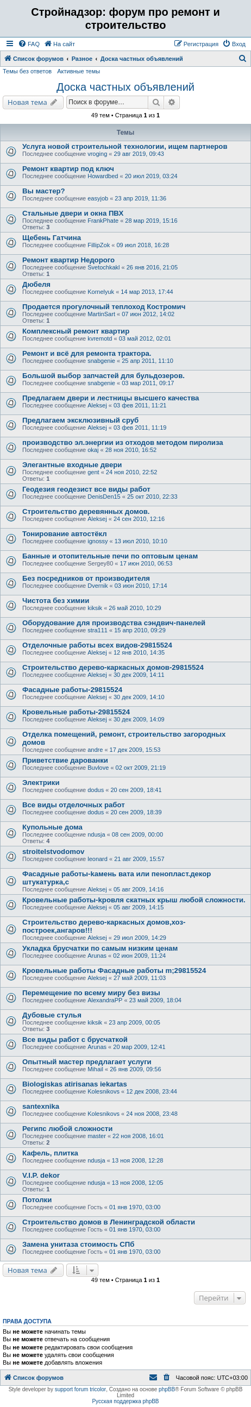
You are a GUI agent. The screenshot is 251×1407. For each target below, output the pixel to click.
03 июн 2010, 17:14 (141, 585)
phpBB (167, 1389)
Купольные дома (52, 827)
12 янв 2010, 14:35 (139, 652)
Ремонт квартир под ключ (68, 169)
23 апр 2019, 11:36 (140, 198)
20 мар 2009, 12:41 (139, 1047)
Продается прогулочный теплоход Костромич (103, 307)
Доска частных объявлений (125, 87)
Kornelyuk (100, 291)
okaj (92, 450)
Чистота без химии (55, 600)
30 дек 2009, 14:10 (139, 697)
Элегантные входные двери (72, 465)
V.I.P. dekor (41, 1175)
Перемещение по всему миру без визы (91, 993)
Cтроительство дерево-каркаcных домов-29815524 (113, 667)
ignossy (97, 541)
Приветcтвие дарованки (65, 760)
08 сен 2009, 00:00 (137, 834)
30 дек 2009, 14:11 (139, 674)
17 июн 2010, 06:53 (146, 563)
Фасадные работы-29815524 (72, 690)
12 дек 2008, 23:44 (151, 1091)
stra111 (97, 630)
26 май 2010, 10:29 (135, 608)
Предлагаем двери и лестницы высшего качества (110, 398)
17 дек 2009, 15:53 (135, 749)
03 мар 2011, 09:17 (148, 383)
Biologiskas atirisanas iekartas (74, 1084)
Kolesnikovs (103, 1091)
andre (95, 749)
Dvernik (97, 585)
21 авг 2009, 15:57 (139, 859)
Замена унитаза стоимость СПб (78, 1244)
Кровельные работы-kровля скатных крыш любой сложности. (134, 900)
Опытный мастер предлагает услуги (87, 1062)
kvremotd (99, 338)
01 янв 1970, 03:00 (134, 1207)
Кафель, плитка (50, 1153)
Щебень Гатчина (51, 238)
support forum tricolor (80, 1389)
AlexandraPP (104, 1000)
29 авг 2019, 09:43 (139, 153)
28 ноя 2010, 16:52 (131, 450)
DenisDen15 (104, 496)
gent (93, 472)
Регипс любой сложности (67, 1129)
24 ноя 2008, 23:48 (152, 1113)
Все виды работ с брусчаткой (75, 1039)
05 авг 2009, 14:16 (139, 889)
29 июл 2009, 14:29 (140, 937)
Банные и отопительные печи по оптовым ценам (110, 556)
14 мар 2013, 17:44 (147, 291)
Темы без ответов (27, 71)
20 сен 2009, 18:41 (135, 790)
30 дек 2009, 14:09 (139, 719)
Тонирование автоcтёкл (64, 534)
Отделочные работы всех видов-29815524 (97, 645)
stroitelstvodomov (53, 851)
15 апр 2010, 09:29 (140, 630)
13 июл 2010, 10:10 (141, 541)
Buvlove (98, 767)
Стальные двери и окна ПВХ (72, 213)
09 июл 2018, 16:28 (142, 245)
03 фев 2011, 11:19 (140, 427)
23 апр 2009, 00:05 (134, 1022)
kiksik (94, 608)
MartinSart (101, 314)
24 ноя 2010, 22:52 (132, 472)
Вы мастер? (43, 191)
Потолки (37, 1200)
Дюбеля (36, 284)
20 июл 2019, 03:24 (151, 176)
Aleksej (96, 405)
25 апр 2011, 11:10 (147, 360)
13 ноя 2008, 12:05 (138, 1182)
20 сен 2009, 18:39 (135, 812)
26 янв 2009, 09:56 (135, 1069)
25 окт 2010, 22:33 (152, 496)
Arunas (96, 955)
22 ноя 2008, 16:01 (138, 1136)
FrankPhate (102, 220)
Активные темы (78, 71)
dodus (95, 790)
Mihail (95, 1069)
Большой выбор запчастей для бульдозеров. (103, 376)
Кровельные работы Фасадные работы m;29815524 (114, 970)
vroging (97, 153)
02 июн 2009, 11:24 (139, 955)
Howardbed (102, 176)
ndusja (96, 834)
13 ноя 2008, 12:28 (138, 1160)
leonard (97, 859)
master (96, 1136)
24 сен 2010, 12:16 (139, 519)
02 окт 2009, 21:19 (141, 767)
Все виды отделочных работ (73, 805)
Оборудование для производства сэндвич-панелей (113, 623)
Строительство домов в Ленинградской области (108, 1222)
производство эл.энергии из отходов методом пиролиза (122, 442)
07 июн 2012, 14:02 (148, 314)
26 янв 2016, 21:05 (152, 267)
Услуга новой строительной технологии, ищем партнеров (125, 146)
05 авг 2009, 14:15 (139, 907)
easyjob (97, 198)
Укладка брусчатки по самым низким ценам (100, 948)
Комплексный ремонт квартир (75, 331)
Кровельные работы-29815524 (76, 712)
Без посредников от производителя (86, 578)
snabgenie (101, 360)
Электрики (41, 782)
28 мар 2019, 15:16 (151, 220)
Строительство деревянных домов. (86, 511)
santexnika (40, 1106)
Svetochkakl (103, 267)
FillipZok (98, 245)
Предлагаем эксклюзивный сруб (80, 420)
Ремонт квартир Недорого (68, 260)
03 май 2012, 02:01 (145, 338)
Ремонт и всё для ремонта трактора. (86, 353)
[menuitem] (29, 44)
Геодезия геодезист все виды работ (86, 489)
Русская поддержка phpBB (125, 1401)
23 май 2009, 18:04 (155, 1000)
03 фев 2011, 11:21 (140, 405)
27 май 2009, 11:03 (140, 978)
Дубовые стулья (51, 1015)
